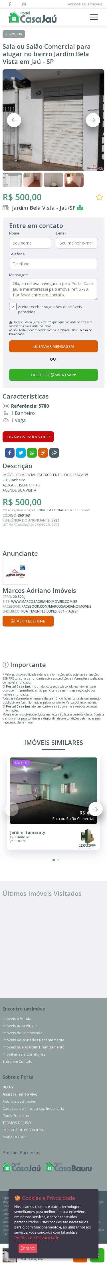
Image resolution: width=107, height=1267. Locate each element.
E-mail (61, 233)
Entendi (28, 1248)
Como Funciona (16, 1115)
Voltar (13, 34)
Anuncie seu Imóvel (19, 1101)
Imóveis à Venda (17, 1018)
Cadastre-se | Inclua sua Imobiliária (33, 1108)
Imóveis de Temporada (23, 1032)
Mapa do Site (15, 1136)
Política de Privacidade (25, 1129)
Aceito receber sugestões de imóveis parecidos (50, 309)
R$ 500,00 (22, 197)
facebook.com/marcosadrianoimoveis (57, 606)
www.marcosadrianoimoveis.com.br (44, 601)
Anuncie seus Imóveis (85, 4)
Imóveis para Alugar (20, 1025)
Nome (14, 233)
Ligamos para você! (28, 436)
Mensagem (19, 274)
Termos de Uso (65, 330)
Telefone (17, 253)
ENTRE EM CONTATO (51, 510)
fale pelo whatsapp (53, 374)
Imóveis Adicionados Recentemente (33, 1039)
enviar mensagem (53, 346)
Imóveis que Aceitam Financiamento (33, 1047)
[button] (54, 860)
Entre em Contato (18, 1061)
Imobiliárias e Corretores (24, 1054)
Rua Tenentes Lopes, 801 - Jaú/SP (49, 611)
